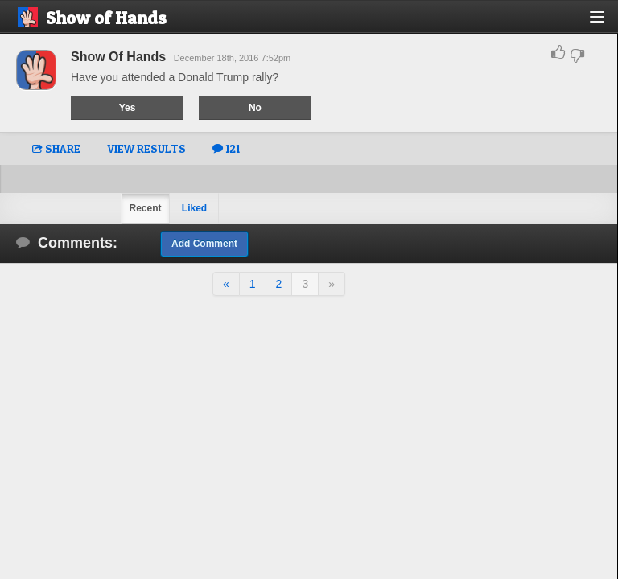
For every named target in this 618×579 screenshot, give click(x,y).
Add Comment (204, 243)
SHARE (56, 148)
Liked (194, 208)
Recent (145, 208)
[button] (606, 23)
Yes (127, 107)
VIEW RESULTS (146, 148)
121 (226, 148)
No (255, 107)
